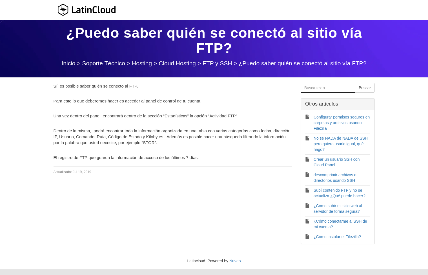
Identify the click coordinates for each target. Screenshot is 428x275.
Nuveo (235, 261)
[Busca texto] (328, 88)
